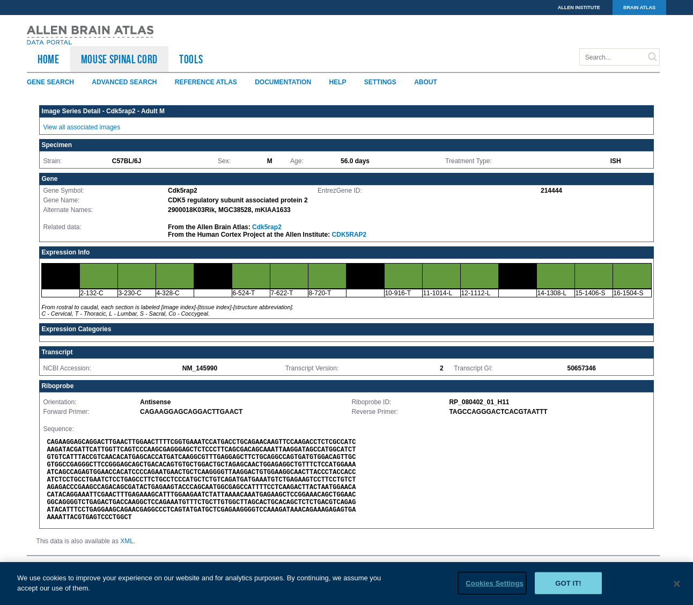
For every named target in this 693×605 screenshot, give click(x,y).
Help (337, 82)
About (425, 82)
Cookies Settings (495, 587)
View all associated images (81, 127)
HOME (49, 59)
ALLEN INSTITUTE (579, 7)
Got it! (568, 587)
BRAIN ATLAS (639, 7)
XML (127, 541)
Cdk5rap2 (267, 227)
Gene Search (50, 82)
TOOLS (191, 59)
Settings (380, 82)
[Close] (677, 588)
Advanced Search (124, 82)
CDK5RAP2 (349, 234)
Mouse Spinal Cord (119, 59)
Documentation (283, 82)
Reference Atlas (206, 82)
